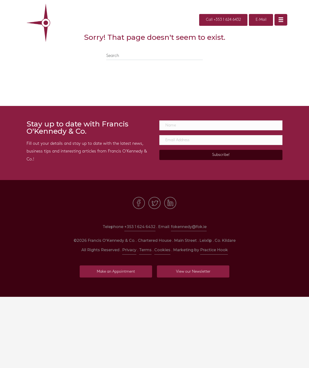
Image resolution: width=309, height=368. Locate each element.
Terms (145, 250)
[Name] (220, 125)
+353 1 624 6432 (139, 226)
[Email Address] (220, 140)
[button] (220, 155)
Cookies (162, 250)
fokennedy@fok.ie (189, 226)
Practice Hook (214, 250)
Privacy (129, 250)
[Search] (154, 56)
